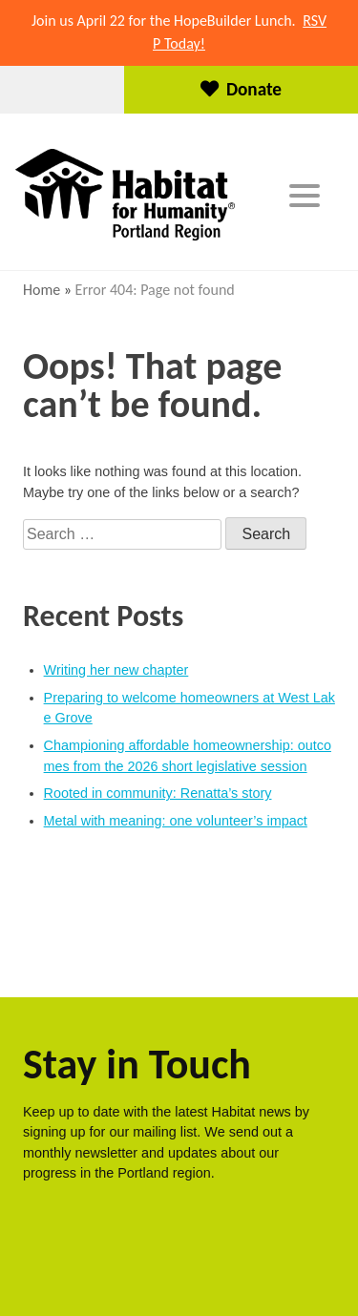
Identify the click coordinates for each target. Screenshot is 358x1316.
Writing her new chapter (116, 670)
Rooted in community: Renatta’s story (158, 793)
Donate (241, 89)
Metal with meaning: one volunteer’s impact (175, 820)
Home (41, 290)
